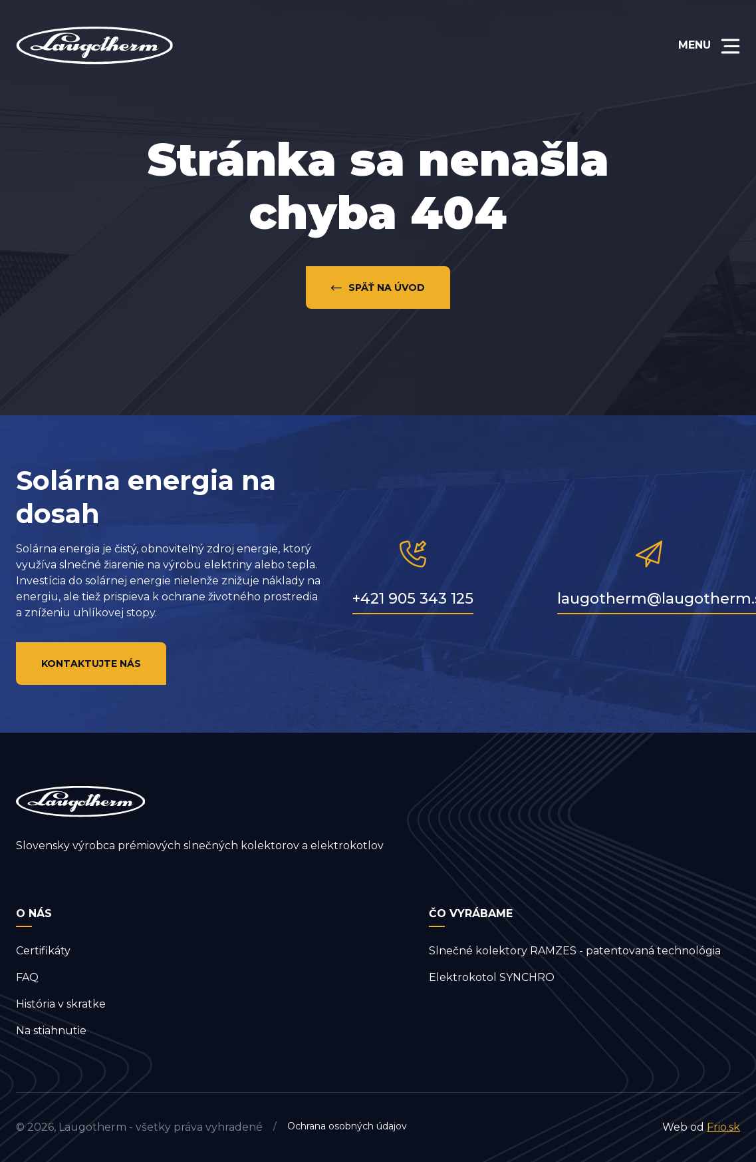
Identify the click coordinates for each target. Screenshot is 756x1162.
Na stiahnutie (51, 1030)
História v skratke (61, 1004)
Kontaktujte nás (91, 664)
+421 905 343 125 (412, 599)
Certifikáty (43, 950)
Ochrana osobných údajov (347, 1126)
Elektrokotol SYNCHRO (492, 977)
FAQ (27, 977)
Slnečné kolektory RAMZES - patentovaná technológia (575, 950)
